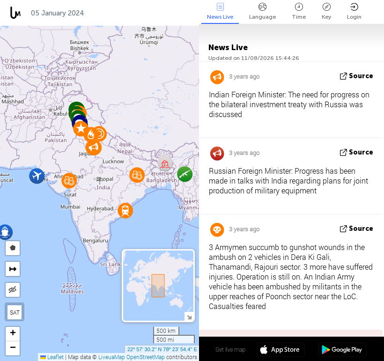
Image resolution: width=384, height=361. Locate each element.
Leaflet (52, 357)
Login (354, 11)
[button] (91, 134)
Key (326, 11)
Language (262, 11)
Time (299, 11)
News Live (220, 11)
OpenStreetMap (145, 357)
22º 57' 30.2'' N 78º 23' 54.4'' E (162, 349)
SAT (15, 312)
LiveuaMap (111, 357)
